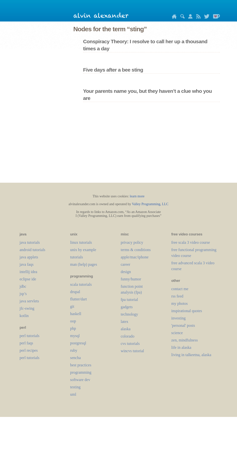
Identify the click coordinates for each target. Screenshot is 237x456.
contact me (179, 289)
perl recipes (29, 350)
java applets (29, 257)
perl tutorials (29, 336)
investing (178, 318)
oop (73, 321)
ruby (73, 350)
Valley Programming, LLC (150, 204)
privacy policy (132, 242)
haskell (75, 314)
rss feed (177, 296)
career (125, 264)
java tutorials (30, 242)
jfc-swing (27, 308)
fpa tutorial (129, 299)
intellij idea (28, 272)
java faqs (26, 264)
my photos (179, 303)
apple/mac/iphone (135, 257)
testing (75, 387)
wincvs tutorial (132, 351)
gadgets (127, 307)
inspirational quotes (186, 311)
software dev (80, 380)
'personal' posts (183, 325)
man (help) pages (83, 264)
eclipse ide (28, 279)
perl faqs (26, 343)
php (73, 328)
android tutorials (32, 250)
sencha (75, 358)
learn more (137, 196)
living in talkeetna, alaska (191, 355)
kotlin (24, 316)
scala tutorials (81, 284)
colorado (127, 336)
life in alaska (181, 347)
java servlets (29, 301)
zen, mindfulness (184, 340)
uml (73, 394)
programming (80, 372)
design (126, 272)
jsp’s (23, 294)
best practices (80, 365)
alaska (125, 329)
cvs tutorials (130, 343)
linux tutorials (81, 242)
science (177, 333)
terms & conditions (136, 250)
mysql (75, 336)
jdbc (23, 286)
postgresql (78, 343)
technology (129, 314)
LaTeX (124, 321)
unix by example (83, 250)
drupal (75, 292)
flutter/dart (78, 299)
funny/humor (131, 279)
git (72, 306)
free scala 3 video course (190, 242)
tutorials (76, 257)
